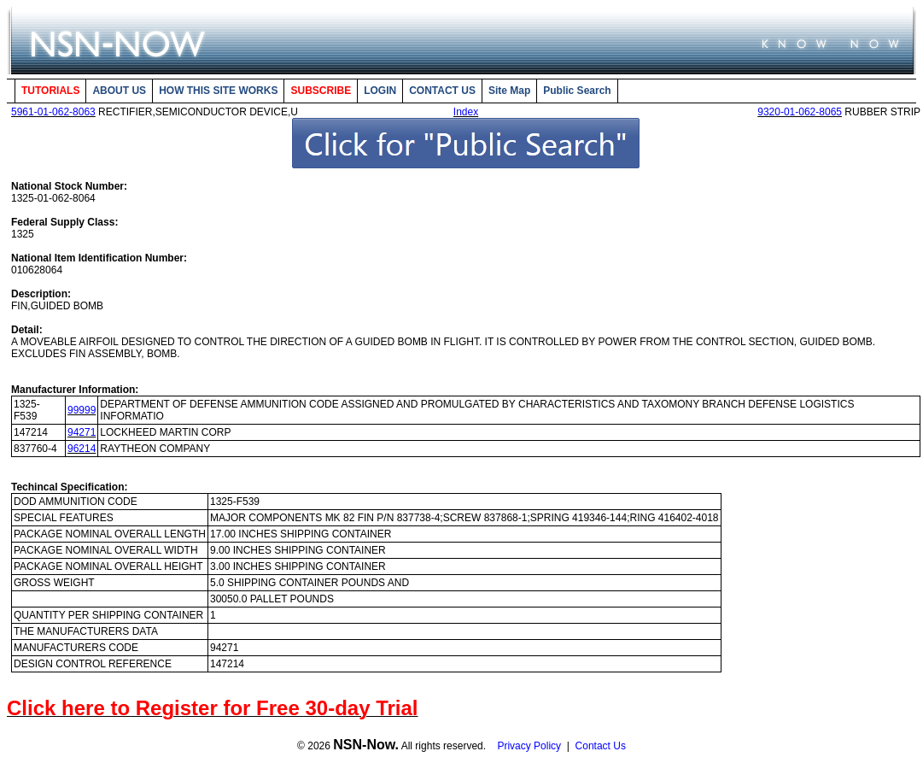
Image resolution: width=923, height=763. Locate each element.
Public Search (576, 91)
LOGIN (380, 91)
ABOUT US (119, 91)
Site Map (509, 91)
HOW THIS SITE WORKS (218, 91)
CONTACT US (442, 91)
